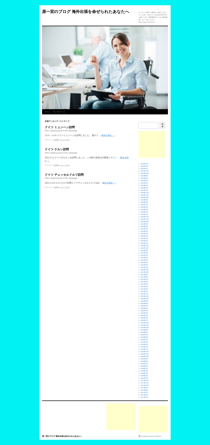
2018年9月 (144, 359)
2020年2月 (144, 318)
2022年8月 (144, 253)
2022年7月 (144, 255)
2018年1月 (144, 378)
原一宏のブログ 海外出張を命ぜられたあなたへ (85, 11)
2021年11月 (145, 270)
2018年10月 (145, 356)
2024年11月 (145, 195)
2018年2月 (144, 376)
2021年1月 (144, 294)
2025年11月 (145, 171)
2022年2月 (144, 265)
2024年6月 (144, 207)
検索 (162, 125)
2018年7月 (144, 364)
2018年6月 (144, 366)
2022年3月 (144, 262)
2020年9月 (144, 301)
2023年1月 (144, 243)
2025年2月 (144, 188)
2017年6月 (144, 395)
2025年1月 (144, 190)
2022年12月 (145, 246)
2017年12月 (145, 380)
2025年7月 (144, 181)
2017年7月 (144, 392)
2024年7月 (144, 205)
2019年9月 (144, 330)
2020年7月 (144, 306)
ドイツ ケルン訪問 (57, 149)
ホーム (47, 112)
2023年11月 (145, 219)
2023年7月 (144, 229)
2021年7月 (144, 279)
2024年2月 (144, 212)
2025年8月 (144, 178)
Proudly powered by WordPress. (151, 436)
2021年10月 (145, 272)
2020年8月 (144, 303)
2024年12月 (145, 193)
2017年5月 (144, 397)
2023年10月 (145, 221)
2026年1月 (144, 169)
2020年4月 (144, 313)
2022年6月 (144, 258)
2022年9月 (144, 250)
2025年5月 (144, 185)
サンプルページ (59, 112)
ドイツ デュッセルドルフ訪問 (64, 174)
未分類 (56, 140)
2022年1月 (144, 267)
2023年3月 (144, 238)
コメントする (65, 140)
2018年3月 (144, 373)
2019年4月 (144, 342)
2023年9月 (144, 224)
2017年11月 (145, 383)
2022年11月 (145, 248)
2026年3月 (144, 164)
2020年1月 (144, 320)
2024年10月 (145, 197)
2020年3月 (144, 315)
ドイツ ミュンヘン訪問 (60, 127)
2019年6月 (144, 337)
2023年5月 (144, 234)
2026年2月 (144, 166)
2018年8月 (144, 361)
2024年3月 (144, 209)
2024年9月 (144, 200)
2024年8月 (144, 202)
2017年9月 (144, 388)
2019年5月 (144, 340)
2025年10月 (145, 173)
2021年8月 (144, 277)
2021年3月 (144, 289)
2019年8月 (144, 332)
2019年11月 (145, 325)
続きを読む (108, 135)
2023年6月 (144, 231)
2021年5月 (144, 284)
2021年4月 (144, 287)
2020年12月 (145, 296)
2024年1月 (144, 214)
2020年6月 (144, 308)
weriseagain (73, 131)
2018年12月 (145, 352)
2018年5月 (144, 368)
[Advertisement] (151, 144)
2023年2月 (144, 241)
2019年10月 (145, 327)
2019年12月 (145, 323)
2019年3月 (144, 344)
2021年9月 (144, 274)
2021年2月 (144, 291)
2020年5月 (144, 311)
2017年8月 (144, 390)
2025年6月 (144, 183)
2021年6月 (144, 282)
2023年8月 (144, 226)
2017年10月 (145, 385)
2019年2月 (144, 347)
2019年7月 (144, 335)
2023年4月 (144, 236)
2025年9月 (144, 176)
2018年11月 (145, 354)
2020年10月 (145, 299)
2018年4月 (144, 371)
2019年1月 (144, 349)
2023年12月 (145, 217)
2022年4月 (144, 260)
